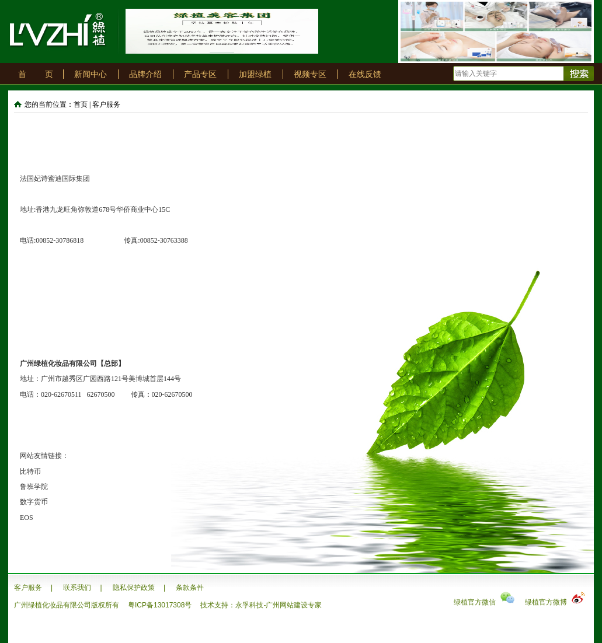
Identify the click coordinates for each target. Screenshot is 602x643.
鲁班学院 (34, 487)
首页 (81, 104)
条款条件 (190, 587)
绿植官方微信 (484, 602)
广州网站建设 (287, 605)
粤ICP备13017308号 (160, 605)
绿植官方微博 (555, 602)
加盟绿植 (255, 74)
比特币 (30, 471)
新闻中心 (90, 74)
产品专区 (200, 74)
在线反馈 (365, 74)
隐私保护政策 (134, 587)
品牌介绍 (145, 74)
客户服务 (28, 587)
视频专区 (310, 74)
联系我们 (77, 587)
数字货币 (34, 502)
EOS (26, 517)
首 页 (35, 74)
